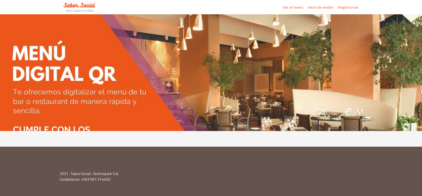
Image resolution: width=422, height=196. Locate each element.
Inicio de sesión (320, 7)
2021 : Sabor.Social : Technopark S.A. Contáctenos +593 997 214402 (89, 176)
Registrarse (348, 7)
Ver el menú (293, 7)
